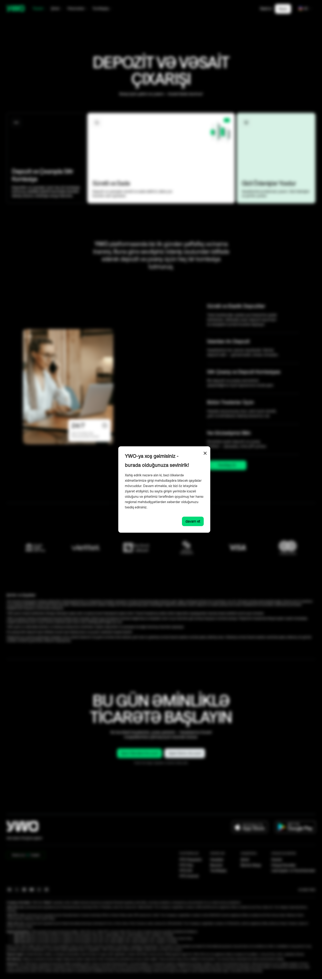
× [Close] (205, 453)
